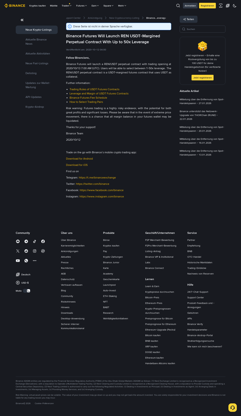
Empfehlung (193, 245)
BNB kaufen (151, 340)
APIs (189, 318)
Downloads (67, 312)
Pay (105, 251)
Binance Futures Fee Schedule (88, 97)
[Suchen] (205, 29)
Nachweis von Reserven (200, 273)
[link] (37, 30)
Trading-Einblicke (196, 268)
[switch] (26, 291)
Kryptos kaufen (37, 5)
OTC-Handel (194, 256)
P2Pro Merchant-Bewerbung (160, 245)
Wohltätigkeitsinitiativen (115, 318)
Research (108, 312)
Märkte (53, 5)
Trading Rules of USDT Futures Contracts (94, 89)
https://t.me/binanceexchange (97, 177)
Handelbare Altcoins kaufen (160, 363)
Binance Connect (154, 268)
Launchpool (109, 284)
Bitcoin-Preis (152, 297)
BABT (106, 307)
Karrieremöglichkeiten (73, 245)
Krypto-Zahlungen (113, 256)
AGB (63, 273)
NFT (105, 301)
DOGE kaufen (152, 352)
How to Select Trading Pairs (86, 102)
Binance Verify (195, 324)
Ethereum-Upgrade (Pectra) (160, 329)
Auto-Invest (109, 290)
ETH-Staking (110, 296)
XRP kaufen (151, 346)
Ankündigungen (69, 251)
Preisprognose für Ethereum (160, 324)
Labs (147, 262)
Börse (106, 240)
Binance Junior (111, 262)
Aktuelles (66, 256)
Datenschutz (68, 279)
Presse (65, 262)
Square (108, 5)
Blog (63, 290)
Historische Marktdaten (199, 262)
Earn (95, 5)
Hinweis (65, 307)
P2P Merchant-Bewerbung (159, 240)
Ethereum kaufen (154, 357)
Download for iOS (77, 165)
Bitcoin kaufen (153, 335)
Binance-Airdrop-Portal (200, 335)
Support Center (195, 297)
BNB (189, 251)
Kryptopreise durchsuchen (159, 291)
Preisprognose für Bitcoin (159, 318)
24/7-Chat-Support (197, 291)
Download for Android (79, 158)
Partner (191, 240)
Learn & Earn (152, 286)
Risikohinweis (68, 301)
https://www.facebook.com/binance (102, 190)
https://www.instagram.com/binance (102, 196)
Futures (81, 5)
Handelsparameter (197, 329)
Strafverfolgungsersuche (200, 340)
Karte (106, 268)
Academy (108, 273)
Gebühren (192, 312)
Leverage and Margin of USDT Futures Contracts (99, 93)
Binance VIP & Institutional (159, 256)
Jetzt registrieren (202, 77)
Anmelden (190, 5)
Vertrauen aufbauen (71, 284)
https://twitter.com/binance (92, 184)
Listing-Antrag (153, 251)
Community (67, 296)
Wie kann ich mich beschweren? (204, 346)
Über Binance (68, 240)
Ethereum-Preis (153, 303)
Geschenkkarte (111, 279)
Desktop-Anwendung (72, 318)
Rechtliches (67, 268)
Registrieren (207, 5)
